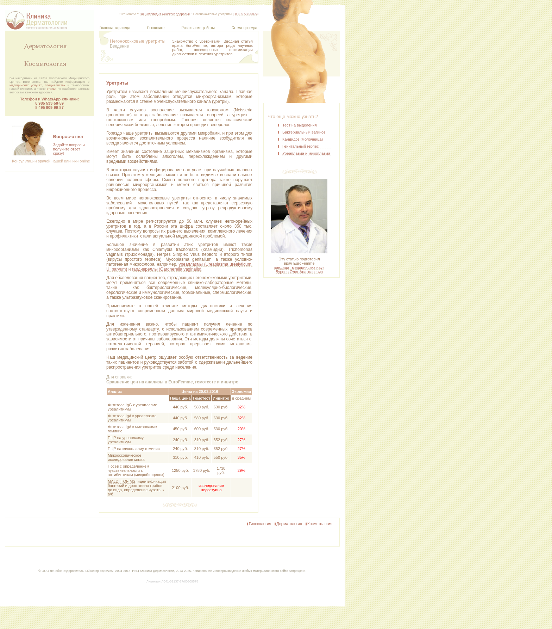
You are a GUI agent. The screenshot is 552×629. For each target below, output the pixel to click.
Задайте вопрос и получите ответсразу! (69, 149)
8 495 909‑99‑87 (49, 107)
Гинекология (258, 524)
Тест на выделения (299, 125)
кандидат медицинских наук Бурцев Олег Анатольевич (299, 269)
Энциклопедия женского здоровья (165, 14)
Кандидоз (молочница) (302, 139)
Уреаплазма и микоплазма (306, 153)
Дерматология (288, 524)
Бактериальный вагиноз (303, 132)
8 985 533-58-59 (49, 103)
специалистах (55, 85)
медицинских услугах (26, 85)
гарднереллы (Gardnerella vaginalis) (166, 269)
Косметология (318, 524)
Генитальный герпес (300, 146)
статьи (51, 89)
